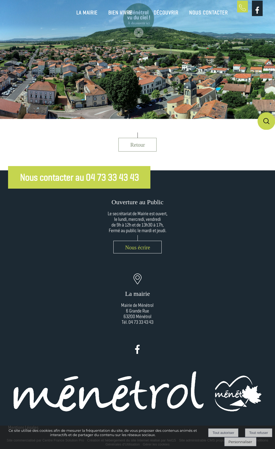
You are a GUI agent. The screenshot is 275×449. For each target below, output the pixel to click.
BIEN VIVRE (120, 12)
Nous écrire (137, 247)
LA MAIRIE (86, 12)
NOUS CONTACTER (208, 12)
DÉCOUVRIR (166, 12)
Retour (137, 145)
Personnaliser (240, 442)
